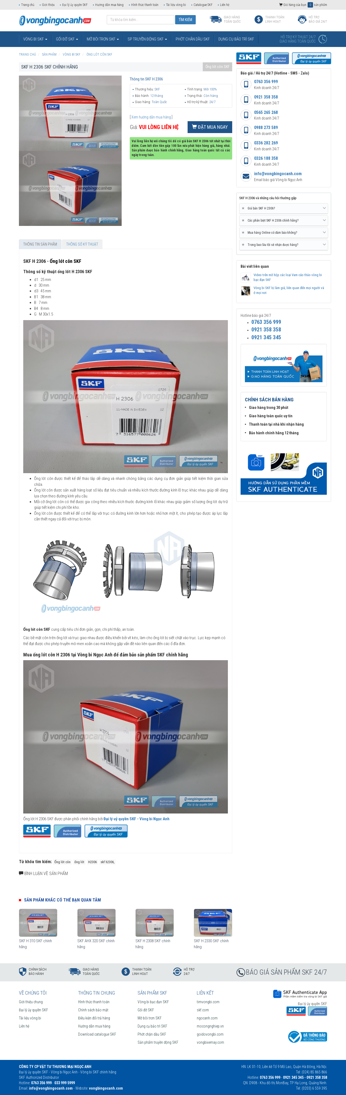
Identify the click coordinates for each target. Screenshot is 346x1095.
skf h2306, (108, 862)
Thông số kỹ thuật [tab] (82, 244)
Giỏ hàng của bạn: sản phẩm (303, 5)
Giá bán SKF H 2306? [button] (284, 208)
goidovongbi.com (210, 1034)
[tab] (283, 209)
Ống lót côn (62, 862)
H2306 (92, 862)
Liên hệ (224, 5)
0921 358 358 (266, 97)
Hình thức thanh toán (144, 5)
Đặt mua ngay (210, 127)
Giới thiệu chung (31, 1002)
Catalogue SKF (203, 5)
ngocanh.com (207, 1018)
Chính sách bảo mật (93, 1010)
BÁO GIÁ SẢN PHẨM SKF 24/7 (286, 972)
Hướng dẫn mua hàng (109, 5)
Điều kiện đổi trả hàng (94, 1018)
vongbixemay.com (210, 1042)
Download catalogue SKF (97, 1034)
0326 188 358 (266, 158)
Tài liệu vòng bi (176, 5)
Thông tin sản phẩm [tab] (40, 244)
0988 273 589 (266, 127)
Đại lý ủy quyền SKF (75, 5)
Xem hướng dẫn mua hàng (151, 117)
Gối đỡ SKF (146, 1010)
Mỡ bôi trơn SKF (150, 1018)
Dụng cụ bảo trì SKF (152, 1026)
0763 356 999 (266, 81)
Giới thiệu (48, 5)
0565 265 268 (266, 112)
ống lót (79, 862)
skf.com (203, 1010)
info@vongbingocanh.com (278, 173)
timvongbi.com (208, 1002)
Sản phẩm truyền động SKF (158, 1042)
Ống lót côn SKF (217, 67)
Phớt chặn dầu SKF (152, 1034)
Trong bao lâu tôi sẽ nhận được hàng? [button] (284, 245)
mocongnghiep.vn (210, 1026)
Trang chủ (27, 5)
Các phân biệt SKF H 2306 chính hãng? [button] (284, 220)
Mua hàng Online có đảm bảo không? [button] (284, 232)
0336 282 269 (266, 142)
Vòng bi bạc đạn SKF (153, 1002)
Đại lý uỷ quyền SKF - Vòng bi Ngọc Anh (136, 818)
